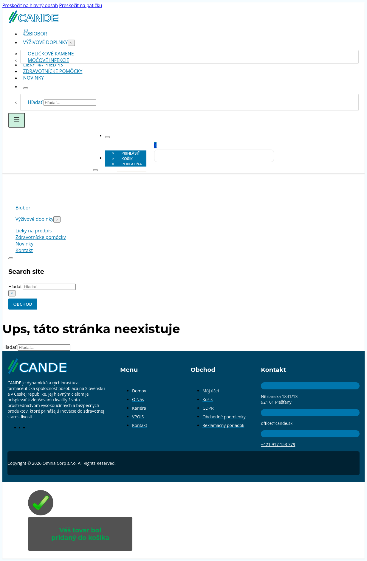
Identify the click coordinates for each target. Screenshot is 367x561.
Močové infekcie (48, 60)
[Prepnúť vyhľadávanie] (10, 258)
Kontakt (24, 250)
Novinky (33, 77)
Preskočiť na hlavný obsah (30, 5)
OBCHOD (23, 305)
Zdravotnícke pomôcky (53, 71)
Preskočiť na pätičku (80, 5)
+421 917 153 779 (278, 445)
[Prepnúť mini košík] (155, 145)
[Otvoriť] (16, 120)
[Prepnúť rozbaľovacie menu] (71, 43)
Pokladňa (131, 164)
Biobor (23, 208)
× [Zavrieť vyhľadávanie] (12, 294)
